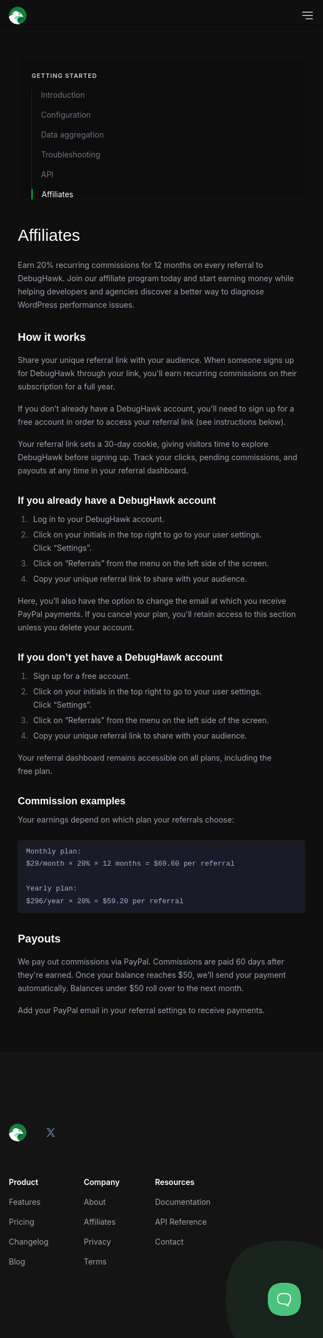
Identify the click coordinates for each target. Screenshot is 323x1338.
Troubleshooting (70, 154)
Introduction (63, 94)
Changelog (29, 1241)
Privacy (97, 1241)
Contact (169, 1241)
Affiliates (57, 194)
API (47, 174)
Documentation (183, 1202)
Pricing (21, 1221)
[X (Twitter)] (50, 1132)
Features (24, 1202)
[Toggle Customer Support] (284, 1299)
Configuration (66, 114)
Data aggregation (72, 134)
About (94, 1202)
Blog (17, 1261)
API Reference (181, 1221)
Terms (95, 1261)
